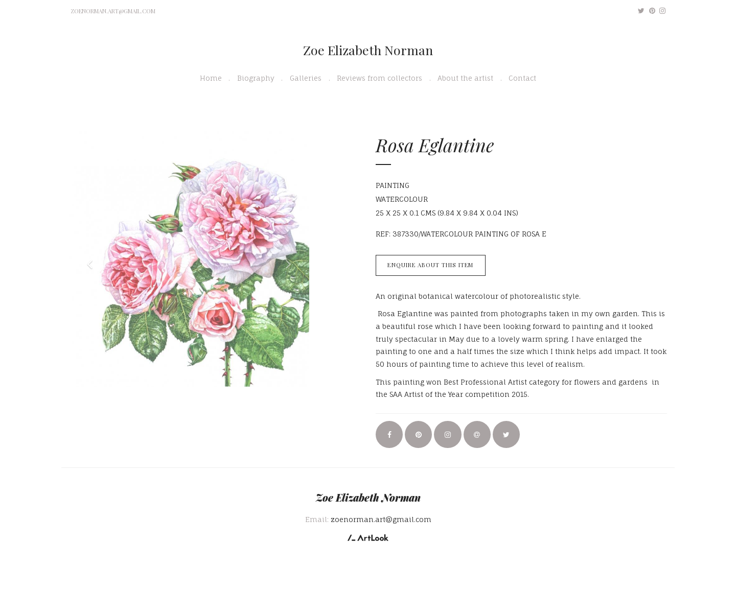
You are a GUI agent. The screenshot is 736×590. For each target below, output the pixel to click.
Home (211, 78)
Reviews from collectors (379, 78)
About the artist (465, 78)
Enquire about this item (430, 265)
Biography (255, 78)
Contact (522, 78)
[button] (87, 259)
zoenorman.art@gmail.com (113, 11)
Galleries (305, 78)
